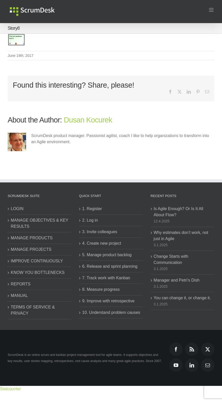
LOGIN (17, 209)
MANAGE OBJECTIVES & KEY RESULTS (39, 223)
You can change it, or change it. (182, 298)
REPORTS (20, 284)
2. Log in (90, 220)
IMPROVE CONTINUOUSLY (37, 261)
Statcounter (10, 389)
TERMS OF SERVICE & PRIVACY (33, 310)
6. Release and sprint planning (109, 266)
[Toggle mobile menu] (211, 10)
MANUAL (19, 295)
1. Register (92, 209)
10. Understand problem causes (111, 312)
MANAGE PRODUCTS (32, 238)
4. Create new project (101, 243)
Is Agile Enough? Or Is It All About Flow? (178, 212)
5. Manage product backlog (106, 255)
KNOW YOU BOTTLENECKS (37, 272)
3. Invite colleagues (99, 232)
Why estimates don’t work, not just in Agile (181, 235)
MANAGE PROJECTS (31, 249)
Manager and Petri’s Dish (176, 280)
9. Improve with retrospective (108, 301)
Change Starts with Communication (171, 259)
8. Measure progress (101, 289)
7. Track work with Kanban (106, 278)
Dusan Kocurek (88, 120)
